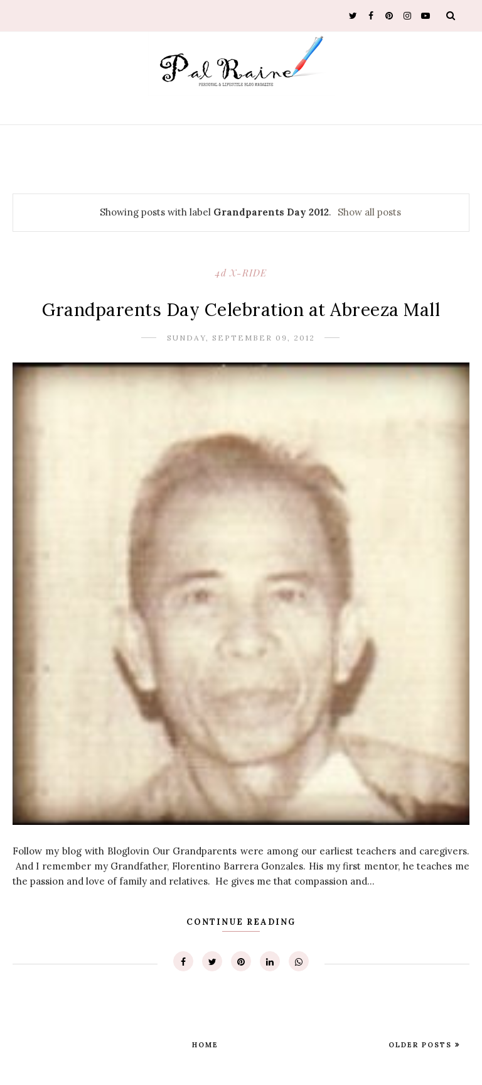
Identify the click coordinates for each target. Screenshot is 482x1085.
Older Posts (421, 1044)
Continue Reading (241, 922)
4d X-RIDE (241, 272)
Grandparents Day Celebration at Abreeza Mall (241, 309)
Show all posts (369, 212)
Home (205, 1044)
